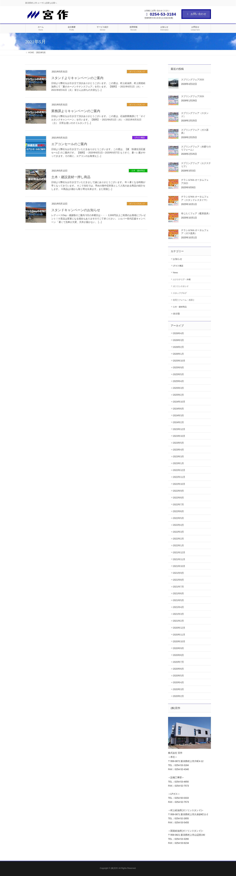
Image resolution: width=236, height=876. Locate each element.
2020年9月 (178, 648)
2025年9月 (178, 367)
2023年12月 (179, 429)
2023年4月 (178, 449)
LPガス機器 (140, 137)
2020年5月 (178, 675)
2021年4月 (178, 607)
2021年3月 (178, 614)
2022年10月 (179, 484)
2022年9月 (178, 490)
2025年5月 (178, 374)
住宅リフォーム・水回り (183, 300)
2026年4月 (178, 333)
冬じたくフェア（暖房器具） (196, 213)
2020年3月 (178, 689)
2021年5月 (178, 600)
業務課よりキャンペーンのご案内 (75, 111)
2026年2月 (178, 347)
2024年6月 (178, 408)
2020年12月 (179, 627)
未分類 (176, 313)
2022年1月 (178, 545)
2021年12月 (179, 552)
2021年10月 (179, 566)
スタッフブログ (180, 293)
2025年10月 (179, 360)
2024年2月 (178, 422)
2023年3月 (178, 456)
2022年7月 (178, 504)
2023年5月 (178, 442)
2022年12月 (179, 470)
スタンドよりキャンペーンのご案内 (77, 78)
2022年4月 (178, 525)
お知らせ (177, 259)
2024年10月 (179, 401)
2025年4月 (178, 381)
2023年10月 (179, 436)
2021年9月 (178, 573)
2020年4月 (178, 682)
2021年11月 (179, 559)
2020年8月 (178, 655)
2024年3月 (178, 415)
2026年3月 (178, 340)
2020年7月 (178, 662)
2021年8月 (178, 579)
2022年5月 (178, 518)
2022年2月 (178, 538)
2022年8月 (178, 497)
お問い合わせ (196, 14)
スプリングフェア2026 (192, 79)
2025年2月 (178, 395)
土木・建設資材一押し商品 (70, 177)
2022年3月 (178, 531)
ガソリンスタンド (137, 71)
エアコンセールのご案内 (69, 144)
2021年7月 (178, 586)
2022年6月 (178, 511)
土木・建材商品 (138, 171)
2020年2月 (178, 696)
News (175, 273)
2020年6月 (178, 668)
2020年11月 (179, 634)
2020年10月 (179, 641)
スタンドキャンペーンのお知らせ (75, 210)
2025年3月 (178, 388)
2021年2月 (178, 620)
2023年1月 (178, 463)
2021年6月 (178, 593)
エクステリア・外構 (182, 279)
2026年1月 (178, 354)
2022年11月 (179, 477)
